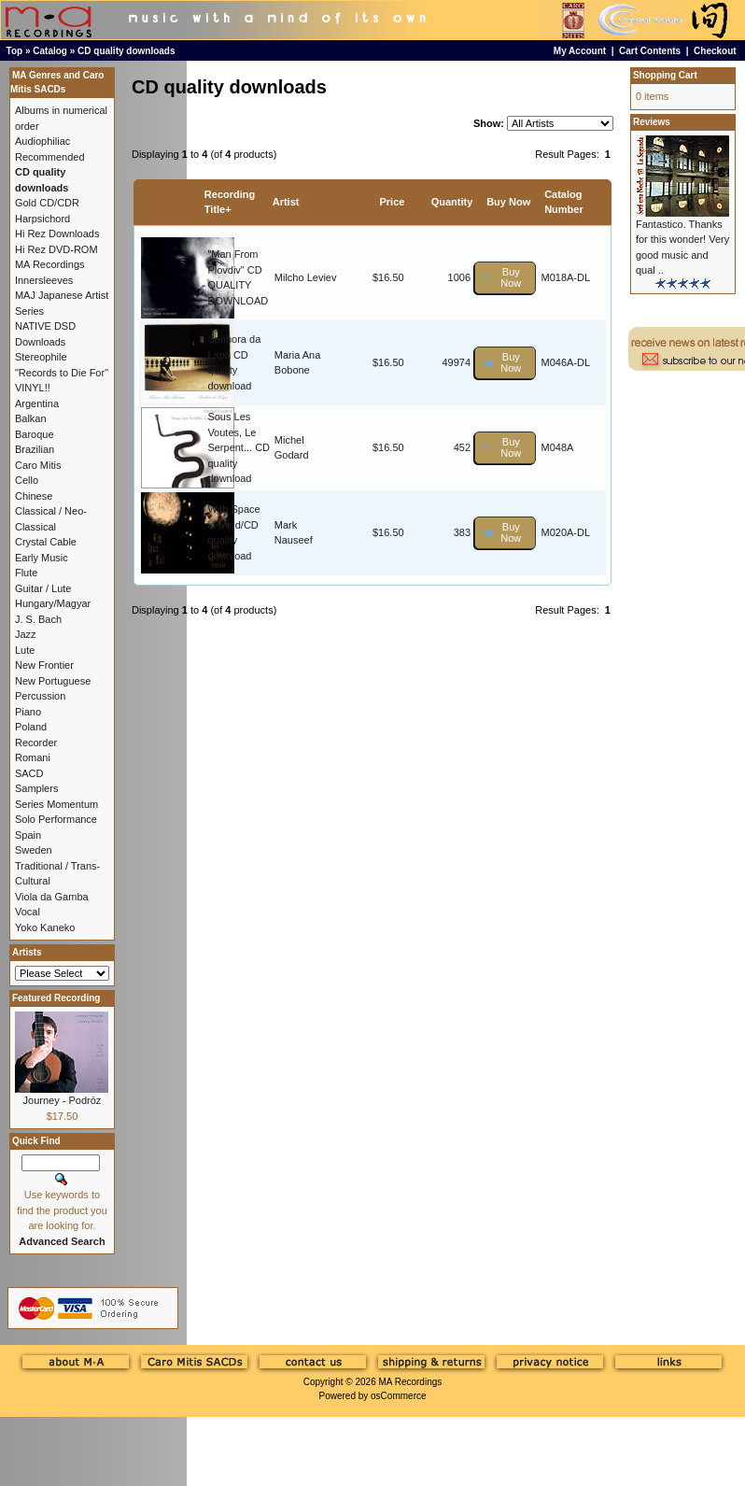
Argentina (37, 403)
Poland (31, 726)
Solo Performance (56, 819)
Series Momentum (56, 804)
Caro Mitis (38, 465)
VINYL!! (32, 387)
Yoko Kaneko (45, 927)
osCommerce (398, 1396)
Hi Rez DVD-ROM (56, 249)
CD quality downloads (126, 51)
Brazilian (34, 449)
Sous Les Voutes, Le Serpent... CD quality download (238, 447)
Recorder (36, 742)
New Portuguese (53, 680)
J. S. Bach (38, 619)
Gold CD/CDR (47, 202)
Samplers (36, 788)
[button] (505, 278)
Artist (286, 201)
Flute (26, 572)
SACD (29, 773)
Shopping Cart (665, 75)
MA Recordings (410, 1382)
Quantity (452, 201)
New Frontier (44, 665)
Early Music (41, 557)
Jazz (25, 634)
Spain (28, 835)
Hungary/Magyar (53, 603)
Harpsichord (42, 218)
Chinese (33, 496)
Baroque (34, 434)
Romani (32, 757)
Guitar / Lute (43, 588)
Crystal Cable (46, 541)
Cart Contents (650, 51)
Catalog (50, 51)
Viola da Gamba (52, 896)
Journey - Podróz (62, 1100)
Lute (25, 650)
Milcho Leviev (305, 277)
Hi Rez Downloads (57, 233)
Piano (28, 711)
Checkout (715, 51)
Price (391, 201)
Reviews (651, 122)
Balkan (31, 418)
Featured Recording (56, 998)
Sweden (33, 850)
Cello (26, 480)
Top (15, 51)
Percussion (40, 695)
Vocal (27, 911)
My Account (580, 51)
